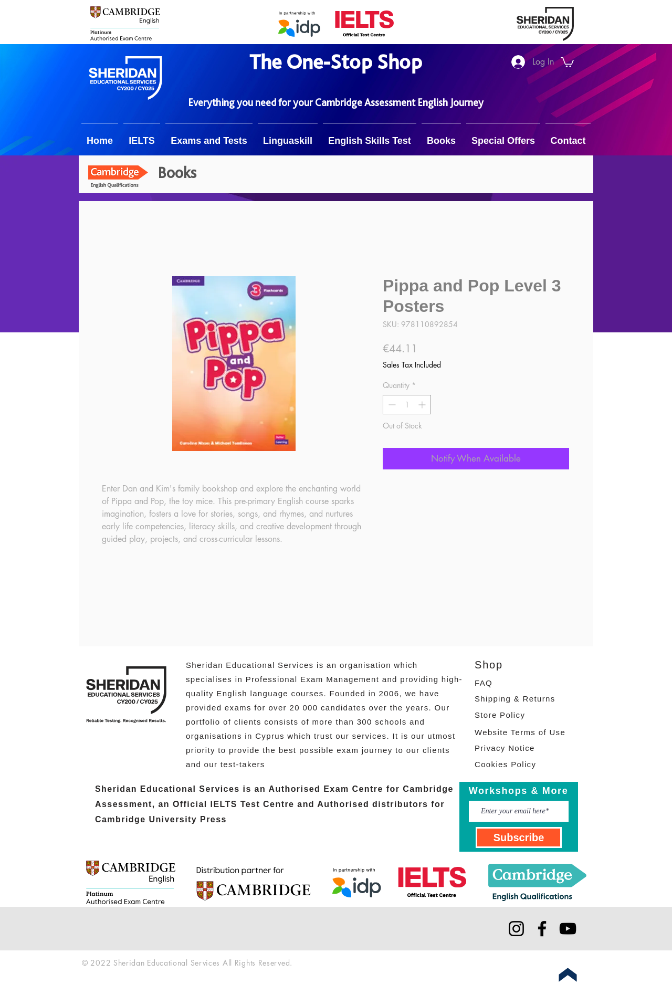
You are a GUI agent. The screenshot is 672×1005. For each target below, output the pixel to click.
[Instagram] (516, 928)
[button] (567, 61)
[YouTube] (568, 928)
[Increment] (422, 404)
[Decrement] (390, 404)
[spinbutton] (406, 404)
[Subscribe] (519, 837)
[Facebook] (542, 928)
